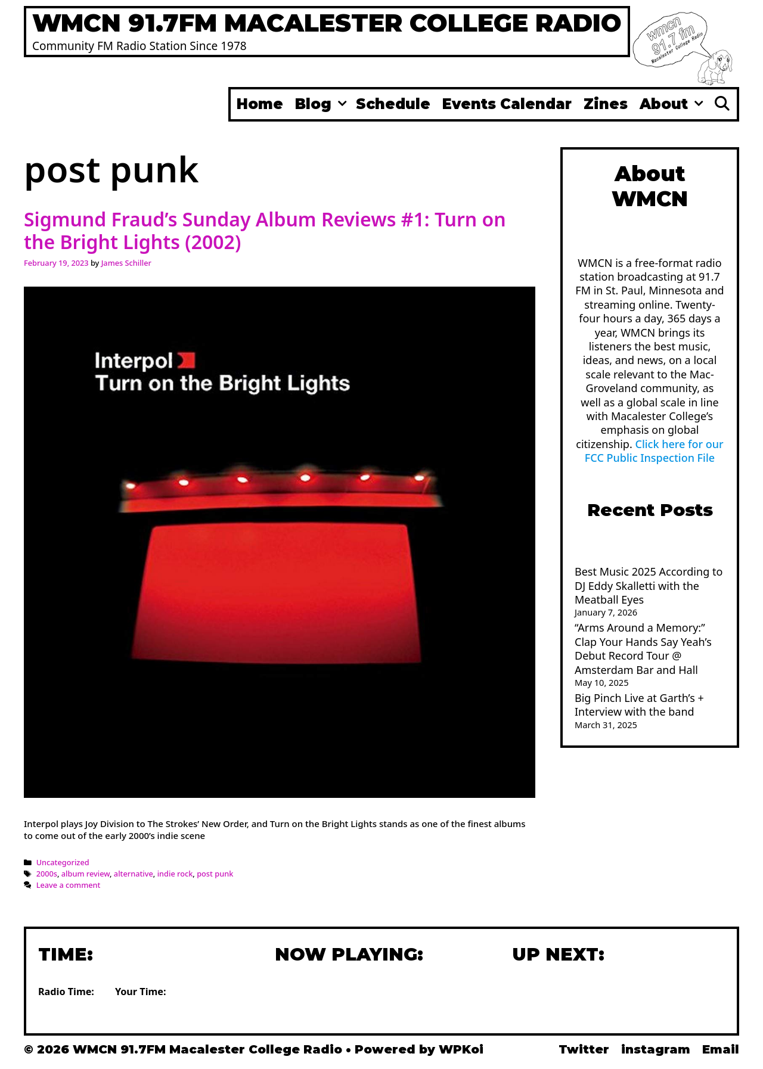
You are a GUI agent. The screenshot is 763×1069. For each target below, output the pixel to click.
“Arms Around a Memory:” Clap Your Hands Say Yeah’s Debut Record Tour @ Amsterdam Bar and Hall (643, 648)
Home (260, 104)
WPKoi (461, 1049)
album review (85, 873)
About (673, 104)
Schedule (393, 104)
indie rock (175, 873)
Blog (322, 104)
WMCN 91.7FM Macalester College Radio (327, 23)
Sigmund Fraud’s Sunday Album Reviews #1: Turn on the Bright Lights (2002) (265, 230)
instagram (655, 1049)
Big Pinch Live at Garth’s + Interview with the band (639, 705)
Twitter (584, 1049)
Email (720, 1049)
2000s (46, 873)
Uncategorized (62, 862)
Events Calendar (507, 104)
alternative (133, 873)
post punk (215, 873)
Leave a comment (68, 885)
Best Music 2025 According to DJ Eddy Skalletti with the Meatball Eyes (648, 585)
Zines (606, 104)
